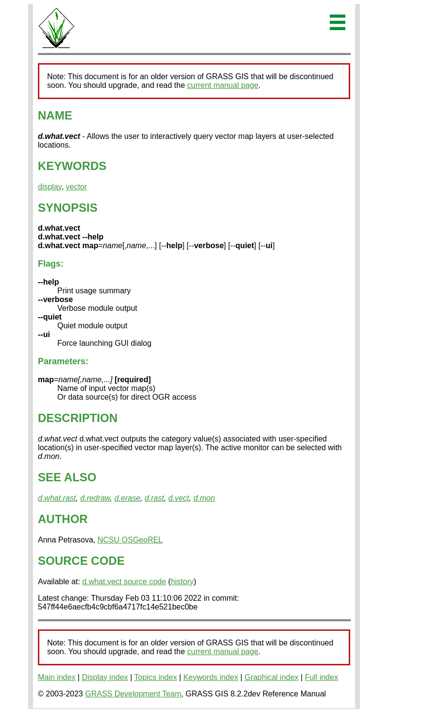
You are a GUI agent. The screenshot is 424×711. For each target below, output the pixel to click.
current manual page (222, 85)
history (182, 581)
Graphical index (271, 677)
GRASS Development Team (133, 694)
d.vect (179, 498)
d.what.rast (57, 498)
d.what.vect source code (124, 581)
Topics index (155, 677)
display (50, 187)
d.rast (154, 498)
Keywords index (210, 677)
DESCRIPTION (78, 417)
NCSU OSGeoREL (130, 540)
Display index (105, 677)
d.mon (204, 498)
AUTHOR (63, 518)
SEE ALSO (67, 477)
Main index (56, 677)
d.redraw (95, 498)
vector (76, 187)
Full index (321, 677)
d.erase (127, 498)
